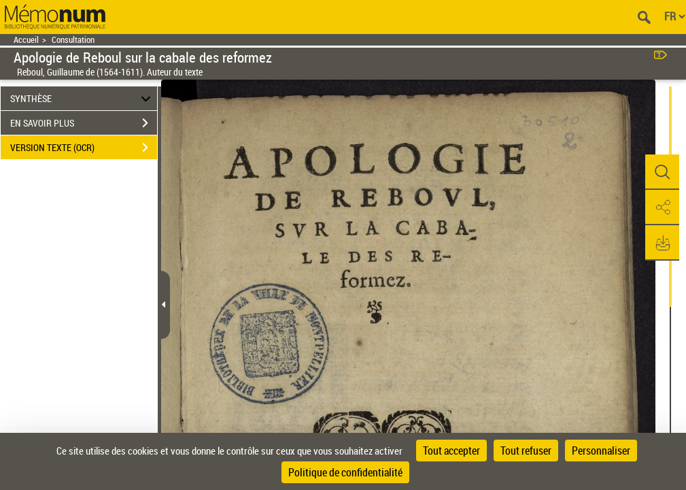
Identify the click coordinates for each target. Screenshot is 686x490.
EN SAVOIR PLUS (83, 123)
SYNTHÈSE (82, 98)
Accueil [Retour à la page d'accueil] (26, 40)
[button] (662, 172)
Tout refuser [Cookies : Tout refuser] (525, 450)
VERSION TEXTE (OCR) (83, 147)
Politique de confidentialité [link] (345, 472)
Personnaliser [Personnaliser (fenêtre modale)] (601, 450)
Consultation (73, 40)
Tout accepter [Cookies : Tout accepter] (451, 450)
